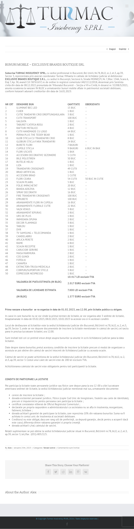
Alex (10, 447)
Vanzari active (49, 447)
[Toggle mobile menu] (127, 6)
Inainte (122, 49)
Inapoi (112, 49)
